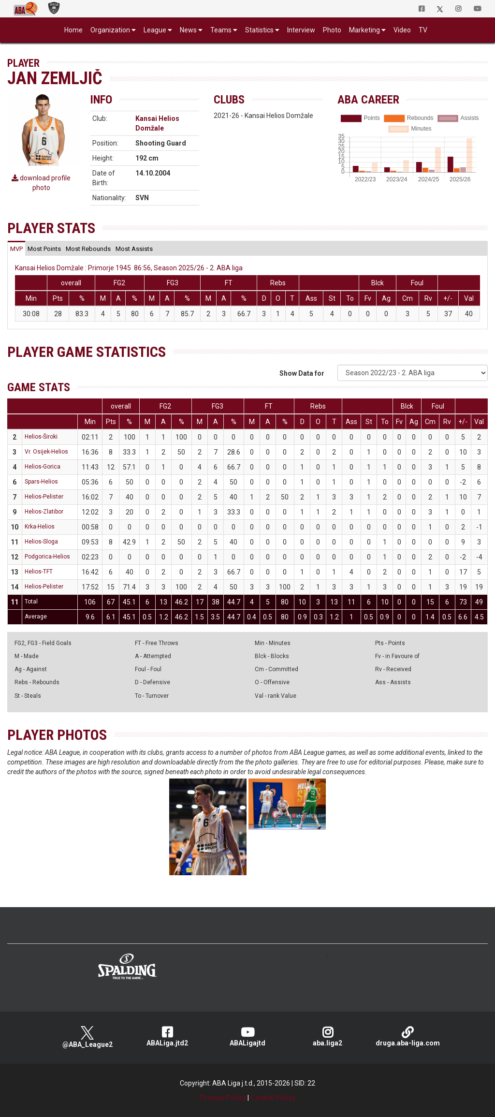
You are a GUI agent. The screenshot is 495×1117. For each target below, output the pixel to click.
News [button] (188, 30)
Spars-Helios (41, 481)
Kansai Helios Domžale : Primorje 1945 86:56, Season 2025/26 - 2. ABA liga (129, 268)
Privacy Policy (223, 1098)
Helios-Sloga (41, 541)
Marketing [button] (364, 30)
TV (423, 30)
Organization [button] (110, 30)
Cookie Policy (272, 1098)
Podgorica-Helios (47, 556)
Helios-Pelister (44, 496)
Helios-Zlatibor (44, 511)
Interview (301, 30)
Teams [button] (221, 30)
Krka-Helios (40, 526)
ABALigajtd (247, 1036)
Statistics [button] (259, 30)
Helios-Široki (41, 436)
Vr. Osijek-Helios (46, 451)
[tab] (16, 248)
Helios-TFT (39, 571)
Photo (332, 30)
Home (73, 30)
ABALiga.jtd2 (167, 1036)
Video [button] (402, 30)
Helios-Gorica (42, 466)
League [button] (155, 30)
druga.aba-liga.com (407, 1036)
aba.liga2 (328, 1036)
